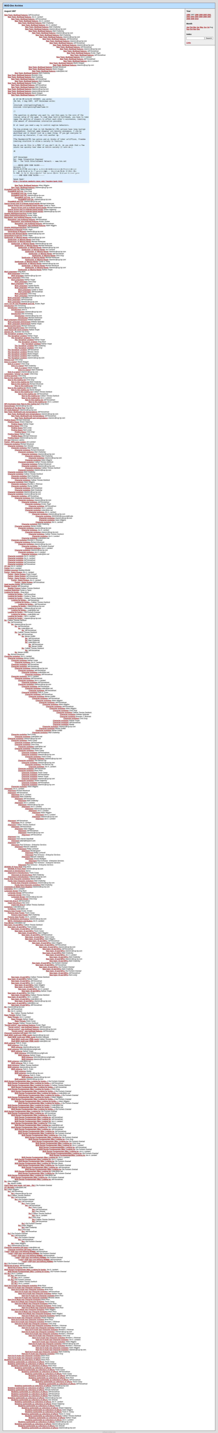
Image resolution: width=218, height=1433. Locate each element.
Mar (194, 27)
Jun (205, 27)
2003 (192, 17)
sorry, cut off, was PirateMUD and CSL (19, 304)
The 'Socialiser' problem (13, 334)
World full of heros (11, 1266)
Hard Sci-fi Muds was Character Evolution (24, 1300)
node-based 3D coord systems (16, 330)
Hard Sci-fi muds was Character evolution (20, 1286)
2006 (205, 17)
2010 (197, 19)
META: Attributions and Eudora (16, 919)
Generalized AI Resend (13, 230)
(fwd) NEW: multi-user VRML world (18, 1035)
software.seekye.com (109, 1432)
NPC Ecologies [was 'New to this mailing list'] (22, 404)
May (201, 27)
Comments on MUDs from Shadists (18, 887)
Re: (5, 620)
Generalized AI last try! (13, 236)
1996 (188, 15)
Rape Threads (9, 1015)
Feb (191, 27)
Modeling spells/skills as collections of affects (22, 1360)
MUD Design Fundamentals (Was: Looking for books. (25, 1270)
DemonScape (9, 406)
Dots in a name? (10, 362)
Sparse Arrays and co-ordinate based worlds (22, 204)
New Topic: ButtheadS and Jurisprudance (20, 412)
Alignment (8, 789)
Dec (198, 29)
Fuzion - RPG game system (15, 442)
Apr (198, 27)
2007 (209, 17)
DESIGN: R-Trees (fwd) (13, 867)
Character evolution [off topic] (16, 1033)
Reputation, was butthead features (18, 217)
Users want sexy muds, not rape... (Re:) (19, 1185)
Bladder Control (10, 586)
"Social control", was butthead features (19, 1025)
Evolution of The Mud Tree (14, 408)
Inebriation (8, 889)
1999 (201, 15)
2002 (188, 17)
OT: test (7, 440)
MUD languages (14, 274)
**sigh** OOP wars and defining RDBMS (20, 1252)
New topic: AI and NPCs (13, 925)
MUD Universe (20, 1053)
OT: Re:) (7, 1274)
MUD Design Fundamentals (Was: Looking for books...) (26, 1081)
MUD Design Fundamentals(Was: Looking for (57, 1147)
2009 (192, 19)
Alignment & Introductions (14, 871)
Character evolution (12, 444)
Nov (194, 29)
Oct (191, 29)
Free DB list (9, 923)
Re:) (6, 1189)
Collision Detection (11, 590)
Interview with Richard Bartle (15, 234)
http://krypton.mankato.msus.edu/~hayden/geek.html (37, 181)
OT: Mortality (9, 1187)
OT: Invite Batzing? (11, 410)
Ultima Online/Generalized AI (15, 216)
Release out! (9, 360)
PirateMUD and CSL (12, 189)
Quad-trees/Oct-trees (12, 326)
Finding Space (10, 420)
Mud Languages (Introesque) (15, 320)
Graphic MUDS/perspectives (15, 214)
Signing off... (9, 332)
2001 (209, 15)
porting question (11, 376)
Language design (11, 891)
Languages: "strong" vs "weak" (16, 374)
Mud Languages (10, 272)
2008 (188, 19)
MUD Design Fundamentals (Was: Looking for (22, 1111)
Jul (208, 27)
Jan (187, 27)
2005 (201, 17)
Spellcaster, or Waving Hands (16, 238)
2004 (197, 17)
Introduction (9, 306)
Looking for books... (12, 592)
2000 (205, 15)
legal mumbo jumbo (12, 584)
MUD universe (9, 1043)
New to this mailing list (13, 378)
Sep (187, 29)
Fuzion (7, 568)
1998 (197, 15)
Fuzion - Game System (13, 572)
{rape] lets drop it (11, 901)
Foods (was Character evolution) (17, 879)
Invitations (8, 907)
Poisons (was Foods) (12, 911)
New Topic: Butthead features (16, 15)
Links (188, 43)
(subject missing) (11, 570)
